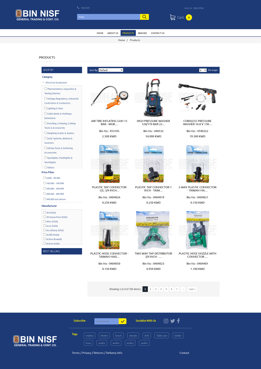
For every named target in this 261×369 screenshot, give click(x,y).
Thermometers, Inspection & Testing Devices (60, 91)
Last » (192, 289)
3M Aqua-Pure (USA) (55, 216)
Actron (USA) (52, 243)
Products (128, 32)
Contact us (157, 32)
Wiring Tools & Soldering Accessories (58, 150)
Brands (142, 32)
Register (198, 8)
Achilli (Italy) (51, 234)
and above (54, 199)
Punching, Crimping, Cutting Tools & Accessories (60, 125)
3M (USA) (50, 212)
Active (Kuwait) (53, 239)
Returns (99, 352)
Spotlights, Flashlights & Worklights (58, 160)
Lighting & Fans (53, 108)
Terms (76, 352)
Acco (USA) (51, 225)
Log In (188, 8)
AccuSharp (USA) (54, 230)
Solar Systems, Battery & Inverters (58, 140)
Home (100, 32)
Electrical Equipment (56, 82)
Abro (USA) (51, 221)
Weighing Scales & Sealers (59, 132)
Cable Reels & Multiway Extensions (57, 115)
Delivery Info (114, 352)
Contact (184, 352)
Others (49, 167)
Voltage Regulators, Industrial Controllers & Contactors (61, 100)
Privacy (86, 352)
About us (112, 32)
